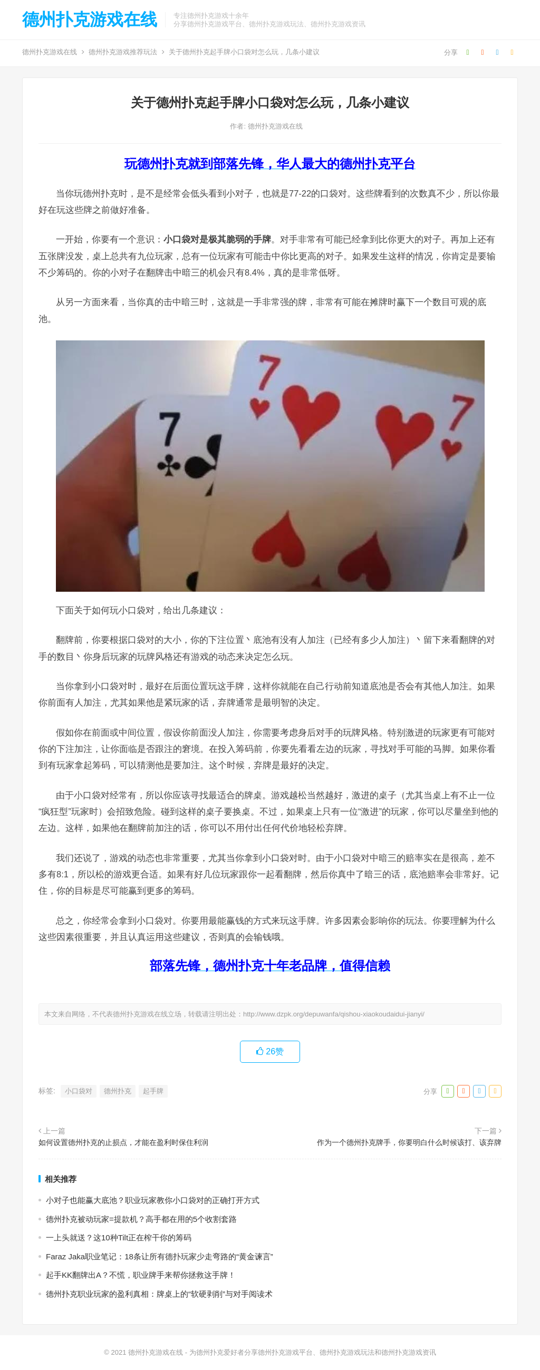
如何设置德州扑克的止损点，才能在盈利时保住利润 (123, 1142)
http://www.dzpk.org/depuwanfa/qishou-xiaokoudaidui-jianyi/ (334, 1014)
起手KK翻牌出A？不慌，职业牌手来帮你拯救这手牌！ (141, 1274)
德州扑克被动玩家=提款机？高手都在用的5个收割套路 (141, 1219)
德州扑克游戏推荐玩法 (123, 52)
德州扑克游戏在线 (89, 19)
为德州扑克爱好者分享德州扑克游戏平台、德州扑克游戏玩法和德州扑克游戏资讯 (312, 1352)
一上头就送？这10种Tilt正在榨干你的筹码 (118, 1237)
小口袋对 (78, 1091)
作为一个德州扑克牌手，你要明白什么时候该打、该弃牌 (409, 1142)
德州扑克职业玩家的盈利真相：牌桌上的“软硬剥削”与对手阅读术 (159, 1293)
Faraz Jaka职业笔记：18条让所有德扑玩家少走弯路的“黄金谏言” (159, 1256)
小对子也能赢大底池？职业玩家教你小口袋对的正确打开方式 (152, 1200)
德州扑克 (117, 1091)
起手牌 (153, 1091)
